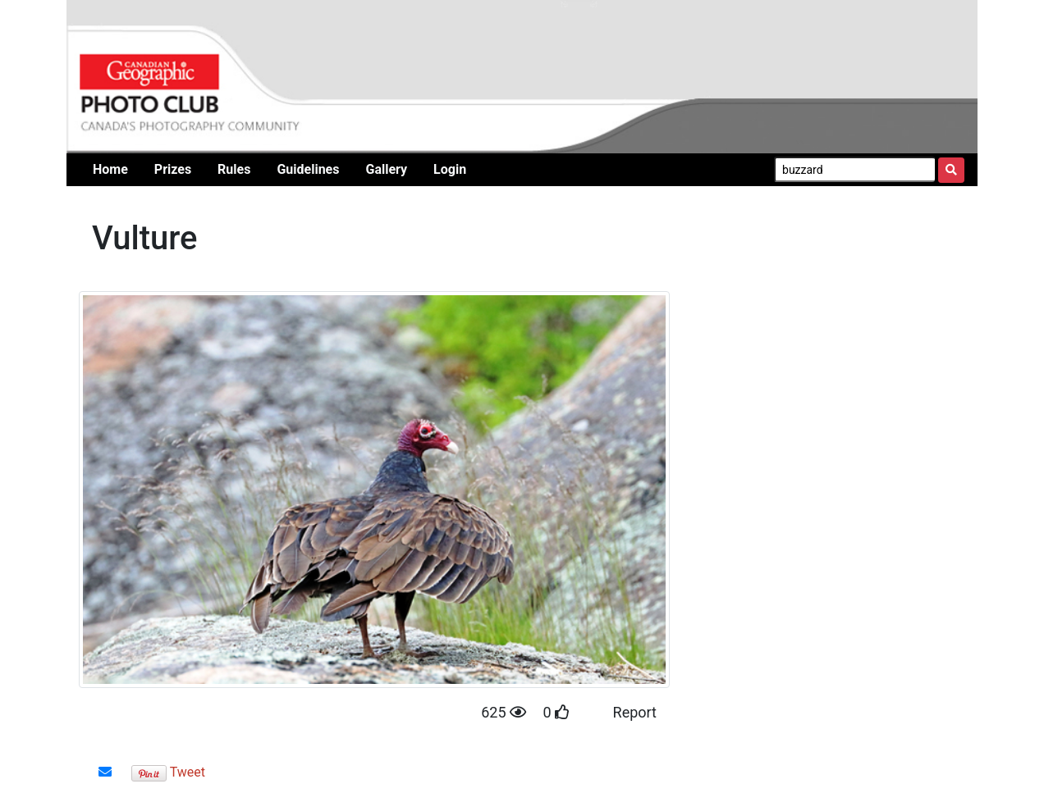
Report (635, 712)
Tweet (187, 772)
